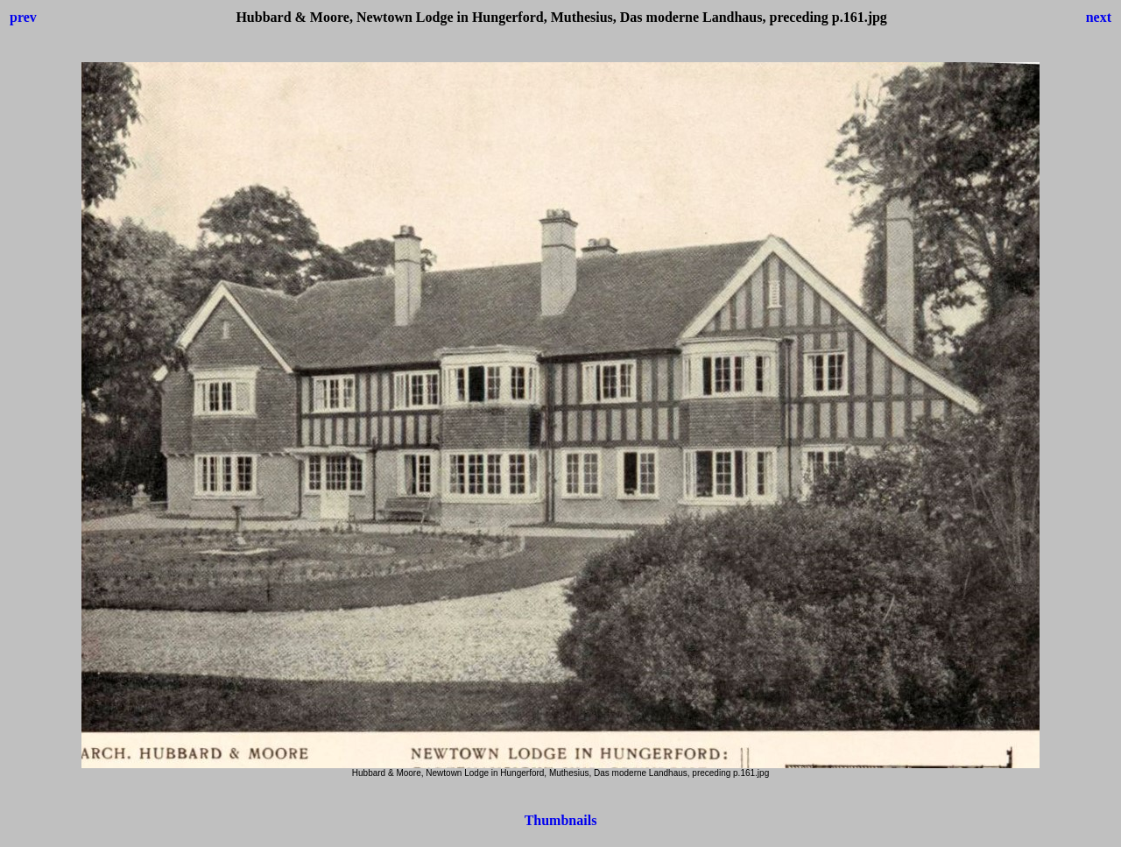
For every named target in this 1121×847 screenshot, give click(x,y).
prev (23, 17)
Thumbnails (561, 820)
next (1098, 17)
